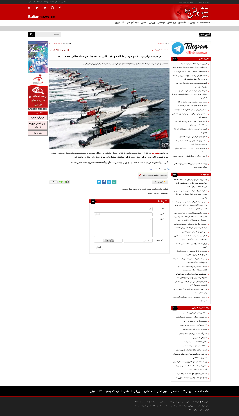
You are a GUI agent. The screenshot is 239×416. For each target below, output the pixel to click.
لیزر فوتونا (38, 133)
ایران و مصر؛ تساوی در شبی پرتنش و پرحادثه (191, 71)
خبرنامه (39, 1)
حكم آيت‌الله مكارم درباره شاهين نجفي (193, 333)
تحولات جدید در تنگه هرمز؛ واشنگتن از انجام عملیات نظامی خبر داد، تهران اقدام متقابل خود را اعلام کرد (189, 94)
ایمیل (162, 214)
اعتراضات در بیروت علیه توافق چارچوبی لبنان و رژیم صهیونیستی (190, 85)
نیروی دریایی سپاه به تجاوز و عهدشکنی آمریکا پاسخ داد (190, 131)
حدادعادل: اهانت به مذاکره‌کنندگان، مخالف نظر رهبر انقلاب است (190, 291)
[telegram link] (109, 182)
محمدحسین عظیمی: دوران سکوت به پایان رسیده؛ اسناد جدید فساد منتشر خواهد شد (192, 104)
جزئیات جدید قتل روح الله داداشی (195, 346)
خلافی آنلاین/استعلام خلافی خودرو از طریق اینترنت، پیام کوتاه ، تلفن (191, 368)
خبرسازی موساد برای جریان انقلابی (194, 231)
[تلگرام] (191, 48)
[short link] (154, 175)
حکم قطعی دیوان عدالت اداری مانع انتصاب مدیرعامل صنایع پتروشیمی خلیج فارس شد (191, 276)
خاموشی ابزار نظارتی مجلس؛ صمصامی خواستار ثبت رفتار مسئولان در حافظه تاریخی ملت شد (190, 226)
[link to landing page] (195, 12)
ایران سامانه (193, 409)
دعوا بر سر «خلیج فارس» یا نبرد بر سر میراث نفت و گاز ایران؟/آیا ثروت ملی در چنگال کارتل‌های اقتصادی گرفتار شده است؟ (189, 205)
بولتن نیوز (155, 153)
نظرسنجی (163, 402)
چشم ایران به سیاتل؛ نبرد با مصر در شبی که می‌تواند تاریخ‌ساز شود (191, 142)
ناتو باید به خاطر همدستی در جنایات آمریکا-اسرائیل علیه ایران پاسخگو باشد (191, 253)
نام (163, 208)
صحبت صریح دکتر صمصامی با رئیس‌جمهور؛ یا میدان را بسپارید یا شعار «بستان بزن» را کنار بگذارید (190, 194)
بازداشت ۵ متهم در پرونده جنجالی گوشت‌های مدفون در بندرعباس (190, 165)
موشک (156, 169)
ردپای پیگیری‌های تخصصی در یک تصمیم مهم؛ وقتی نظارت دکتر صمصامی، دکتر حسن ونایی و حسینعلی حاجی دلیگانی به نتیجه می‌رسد (190, 216)
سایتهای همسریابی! (200, 337)
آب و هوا (32, 1)
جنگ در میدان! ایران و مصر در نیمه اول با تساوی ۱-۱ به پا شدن (189, 115)
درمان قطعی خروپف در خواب (37, 125)
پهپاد (150, 169)
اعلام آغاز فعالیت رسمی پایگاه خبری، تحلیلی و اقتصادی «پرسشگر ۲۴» (190, 283)
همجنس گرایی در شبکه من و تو (195, 321)
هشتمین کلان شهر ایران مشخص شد (193, 313)
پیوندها (46, 1)
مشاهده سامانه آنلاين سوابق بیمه (195, 329)
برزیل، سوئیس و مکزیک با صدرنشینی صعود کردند (191, 245)
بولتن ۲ (191, 22)
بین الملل (155, 50)
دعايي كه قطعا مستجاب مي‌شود (195, 341)
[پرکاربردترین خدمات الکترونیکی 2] (38, 57)
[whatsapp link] (114, 182)
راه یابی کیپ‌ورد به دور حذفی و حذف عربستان (190, 109)
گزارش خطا (160, 181)
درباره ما (54, 1)
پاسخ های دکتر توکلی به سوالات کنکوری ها (191, 377)
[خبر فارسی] (38, 92)
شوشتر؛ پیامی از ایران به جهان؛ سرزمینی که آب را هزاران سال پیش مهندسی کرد (190, 77)
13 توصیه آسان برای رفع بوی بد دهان (193, 325)
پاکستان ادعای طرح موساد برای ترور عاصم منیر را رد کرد (190, 299)
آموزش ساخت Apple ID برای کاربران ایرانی (191, 350)
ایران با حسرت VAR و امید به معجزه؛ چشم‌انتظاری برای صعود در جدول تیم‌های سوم (190, 65)
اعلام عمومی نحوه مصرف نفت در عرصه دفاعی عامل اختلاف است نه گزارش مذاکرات (190, 238)
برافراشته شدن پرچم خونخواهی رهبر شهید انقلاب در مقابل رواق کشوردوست (192, 268)
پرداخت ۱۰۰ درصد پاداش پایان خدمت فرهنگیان (190, 361)
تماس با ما (62, 1)
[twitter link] (99, 182)
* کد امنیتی (160, 240)
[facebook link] (104, 182)
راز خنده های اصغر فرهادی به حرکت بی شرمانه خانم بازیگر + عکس (190, 356)
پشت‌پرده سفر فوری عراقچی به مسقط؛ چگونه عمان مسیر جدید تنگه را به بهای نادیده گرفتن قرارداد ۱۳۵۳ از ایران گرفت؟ (190, 183)
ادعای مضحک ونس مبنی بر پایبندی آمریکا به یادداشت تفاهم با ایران (191, 123)
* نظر (162, 219)
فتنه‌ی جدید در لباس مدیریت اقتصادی (193, 136)
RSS (137, 402)
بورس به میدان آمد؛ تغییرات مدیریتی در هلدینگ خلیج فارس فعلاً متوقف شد (190, 260)
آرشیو (188, 402)
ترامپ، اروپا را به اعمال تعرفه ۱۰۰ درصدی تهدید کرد (190, 158)
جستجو (180, 402)
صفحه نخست (203, 22)
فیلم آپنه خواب (37, 117)
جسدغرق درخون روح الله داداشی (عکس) (192, 373)
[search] (31, 34)
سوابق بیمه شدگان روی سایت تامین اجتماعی (191, 317)
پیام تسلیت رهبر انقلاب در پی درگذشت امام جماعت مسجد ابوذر (191, 150)
